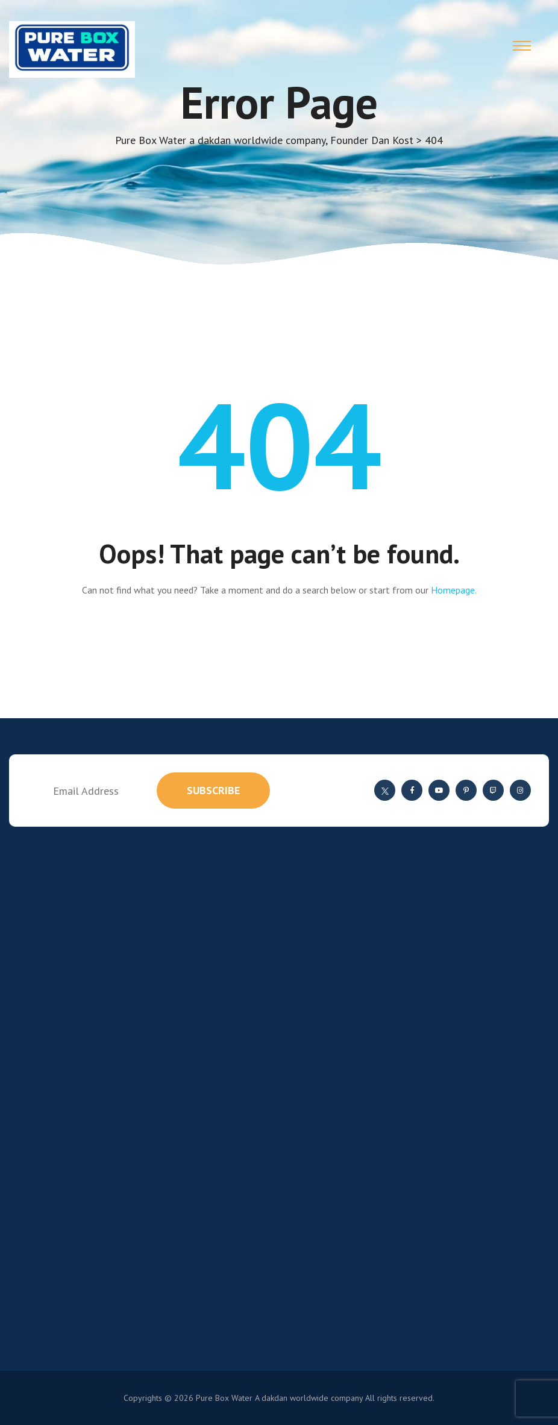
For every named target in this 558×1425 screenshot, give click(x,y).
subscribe (213, 790)
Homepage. (454, 590)
